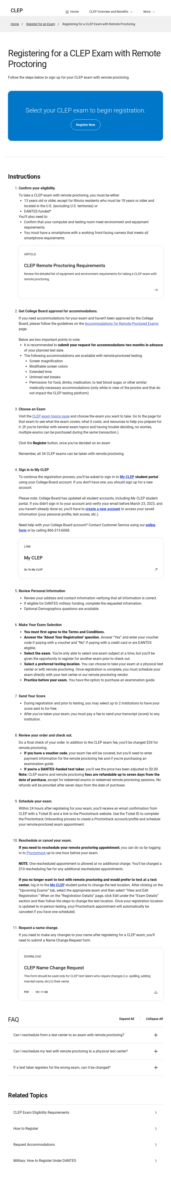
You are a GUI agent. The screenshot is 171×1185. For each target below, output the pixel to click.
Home (15, 24)
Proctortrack (36, 853)
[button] (149, 8)
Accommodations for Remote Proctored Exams (122, 323)
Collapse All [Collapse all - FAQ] (154, 1019)
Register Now (85, 125)
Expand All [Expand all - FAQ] (126, 1019)
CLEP (17, 11)
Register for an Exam (40, 24)
